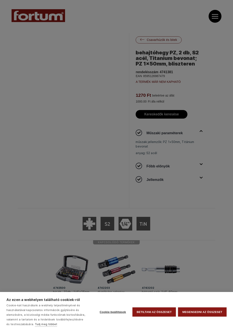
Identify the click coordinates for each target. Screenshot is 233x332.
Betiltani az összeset (154, 312)
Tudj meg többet (46, 324)
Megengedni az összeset (202, 312)
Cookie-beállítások (113, 312)
